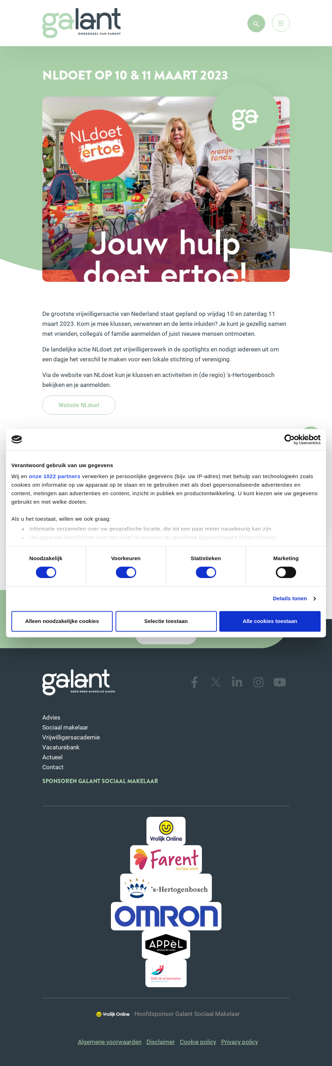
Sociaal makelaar (65, 727)
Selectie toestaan (166, 621)
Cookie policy (198, 1042)
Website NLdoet (79, 405)
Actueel (52, 757)
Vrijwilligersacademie (71, 737)
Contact (53, 767)
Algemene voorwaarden (109, 1042)
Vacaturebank (61, 747)
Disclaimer (160, 1042)
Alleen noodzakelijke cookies (62, 621)
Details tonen (290, 599)
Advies (51, 717)
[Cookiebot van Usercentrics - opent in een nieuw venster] (289, 439)
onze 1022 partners (54, 476)
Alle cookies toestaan (270, 621)
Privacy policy (239, 1042)
